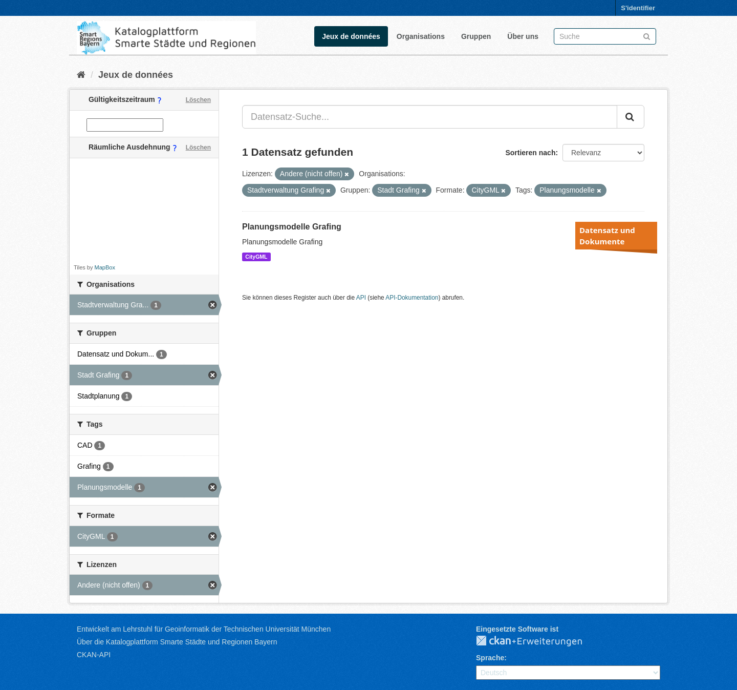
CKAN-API (94, 655)
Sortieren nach (530, 153)
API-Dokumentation (411, 297)
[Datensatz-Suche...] (429, 117)
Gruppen (476, 36)
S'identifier (638, 8)
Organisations (421, 36)
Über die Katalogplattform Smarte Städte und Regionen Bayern (177, 642)
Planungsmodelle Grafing (291, 226)
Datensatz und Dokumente (607, 235)
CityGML (256, 257)
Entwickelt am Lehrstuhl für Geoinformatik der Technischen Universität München (204, 629)
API (361, 297)
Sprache (490, 658)
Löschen (198, 99)
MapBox (105, 267)
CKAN (537, 641)
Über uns (522, 36)
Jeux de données (351, 36)
